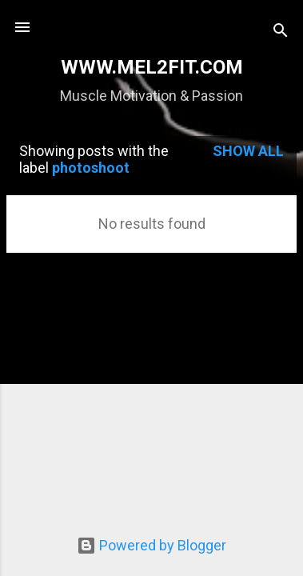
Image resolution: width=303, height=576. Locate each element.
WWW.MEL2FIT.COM (152, 67)
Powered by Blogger (151, 545)
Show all (248, 150)
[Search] (280, 32)
